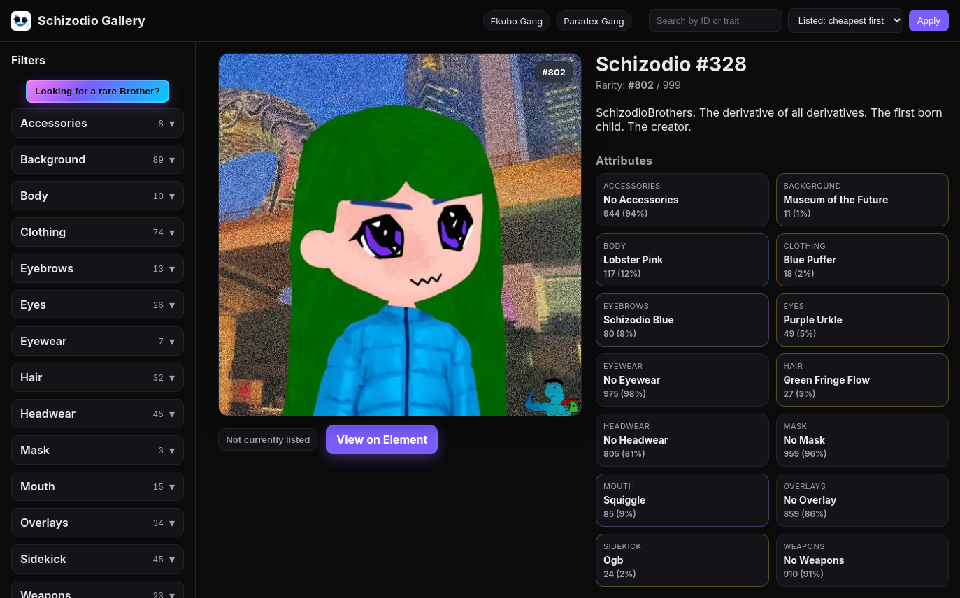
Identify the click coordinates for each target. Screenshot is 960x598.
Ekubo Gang (517, 21)
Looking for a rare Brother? (97, 91)
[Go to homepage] (78, 21)
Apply (928, 20)
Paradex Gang (594, 21)
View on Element (381, 439)
